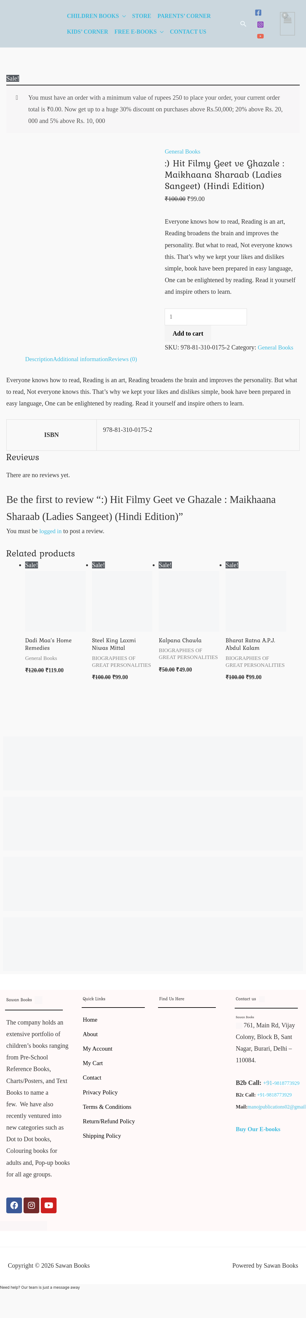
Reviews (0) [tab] (127, 359)
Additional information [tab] (83, 359)
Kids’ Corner (87, 32)
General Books (183, 151)
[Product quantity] (207, 317)
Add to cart (187, 334)
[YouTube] (260, 36)
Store (141, 16)
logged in (51, 531)
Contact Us (188, 32)
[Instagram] (260, 24)
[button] (243, 24)
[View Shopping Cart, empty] (287, 24)
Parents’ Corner (184, 16)
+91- (269, 1084)
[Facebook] (258, 12)
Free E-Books (135, 32)
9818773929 (287, 1085)
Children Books (93, 16)
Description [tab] (39, 359)
